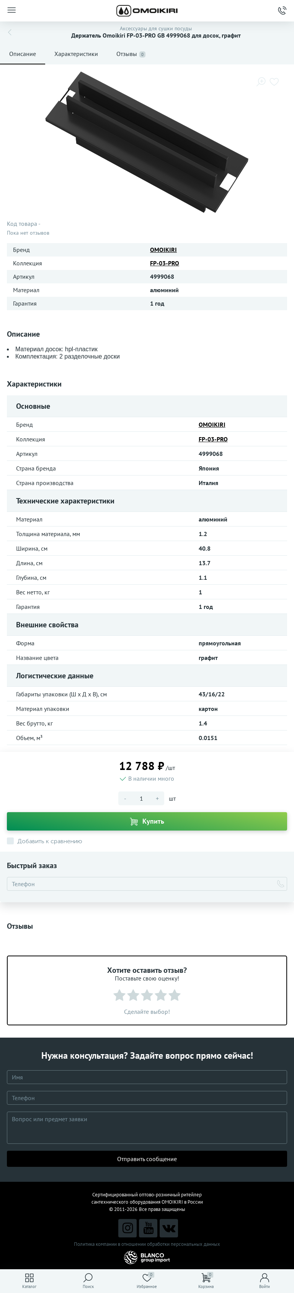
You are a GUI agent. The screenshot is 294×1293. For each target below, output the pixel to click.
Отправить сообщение (147, 1159)
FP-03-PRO (164, 263)
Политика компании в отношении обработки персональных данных (147, 1244)
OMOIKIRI (163, 249)
